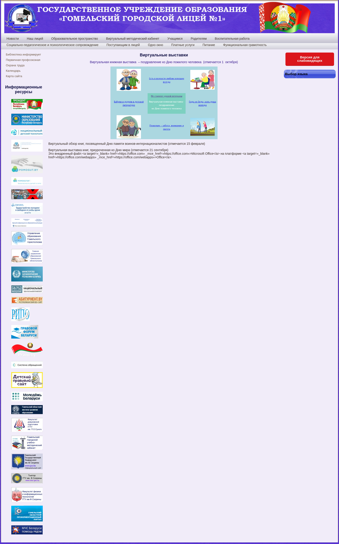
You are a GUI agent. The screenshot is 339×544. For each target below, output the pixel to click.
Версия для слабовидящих (309, 58)
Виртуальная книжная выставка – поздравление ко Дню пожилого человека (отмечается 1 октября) (164, 62)
